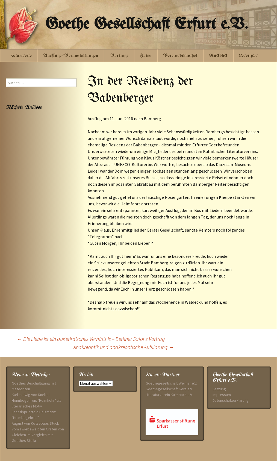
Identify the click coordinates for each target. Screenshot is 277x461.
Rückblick (218, 55)
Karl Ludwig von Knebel (30, 394)
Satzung (219, 388)
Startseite (21, 55)
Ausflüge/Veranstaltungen (70, 55)
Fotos (146, 55)
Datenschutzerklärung (231, 400)
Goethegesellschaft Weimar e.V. (171, 383)
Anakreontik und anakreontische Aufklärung (123, 347)
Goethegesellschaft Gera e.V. (169, 388)
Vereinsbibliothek (180, 55)
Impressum (222, 394)
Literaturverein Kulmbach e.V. (169, 394)
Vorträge (119, 55)
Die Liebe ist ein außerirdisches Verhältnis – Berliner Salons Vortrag (91, 338)
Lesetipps (248, 55)
